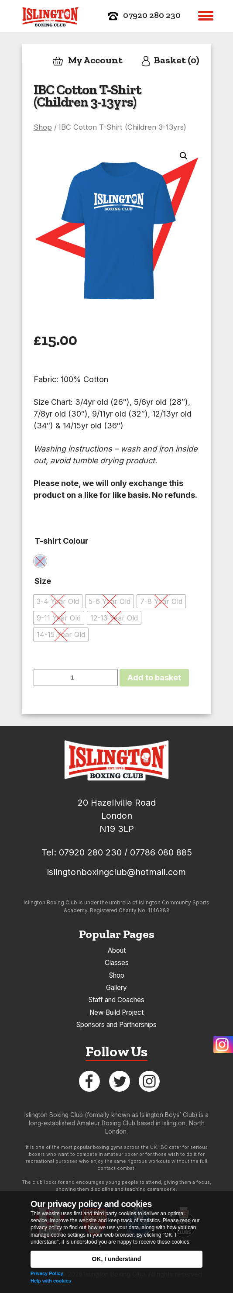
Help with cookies (51, 1280)
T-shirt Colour (61, 540)
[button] (206, 16)
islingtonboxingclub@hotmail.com (116, 872)
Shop (43, 127)
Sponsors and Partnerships (116, 1025)
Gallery (116, 987)
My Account (87, 60)
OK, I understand (116, 1258)
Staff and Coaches (116, 1000)
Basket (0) (170, 60)
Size (42, 581)
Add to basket (154, 677)
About (117, 950)
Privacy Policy (47, 1273)
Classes (117, 963)
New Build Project (116, 1012)
